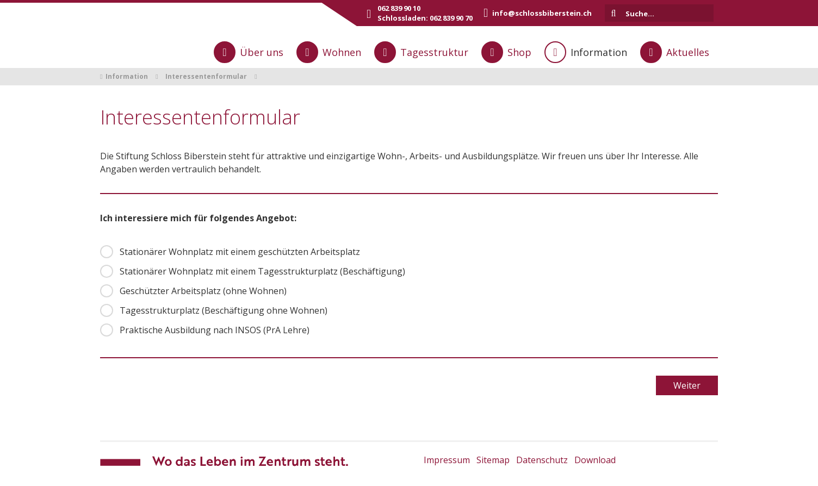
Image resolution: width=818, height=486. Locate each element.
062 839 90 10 (398, 8)
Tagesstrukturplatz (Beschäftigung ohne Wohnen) (223, 310)
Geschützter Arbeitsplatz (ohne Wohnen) (203, 291)
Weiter (687, 385)
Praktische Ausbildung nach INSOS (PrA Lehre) (214, 330)
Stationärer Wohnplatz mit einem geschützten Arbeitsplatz (240, 252)
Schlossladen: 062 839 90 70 (425, 18)
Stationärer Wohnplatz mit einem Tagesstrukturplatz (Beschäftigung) (262, 271)
